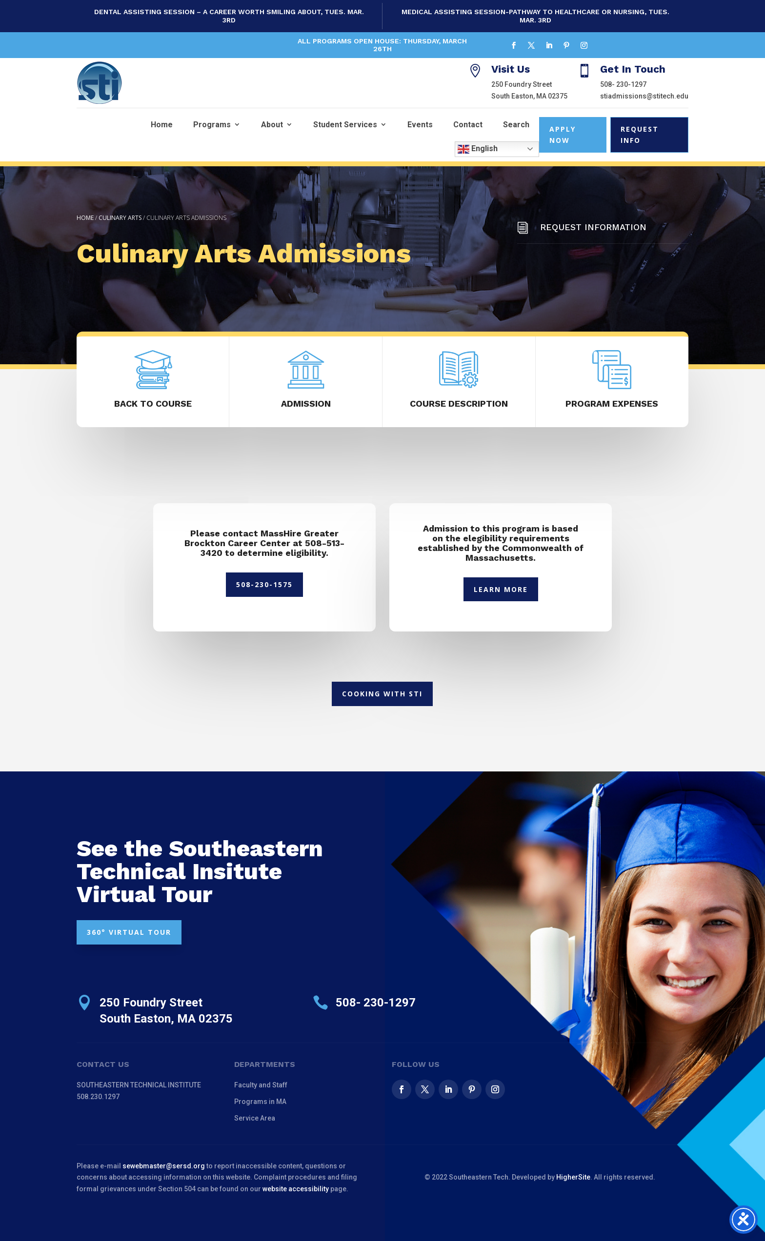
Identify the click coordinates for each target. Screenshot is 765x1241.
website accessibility (295, 1189)
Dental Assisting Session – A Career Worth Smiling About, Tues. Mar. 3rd (229, 16)
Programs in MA (260, 1101)
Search (516, 124)
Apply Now (562, 134)
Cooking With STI (382, 693)
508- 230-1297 (623, 84)
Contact (468, 124)
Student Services (345, 124)
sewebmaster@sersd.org (163, 1166)
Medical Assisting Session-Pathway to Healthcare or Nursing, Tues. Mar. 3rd (535, 16)
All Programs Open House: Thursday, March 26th (382, 45)
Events (420, 124)
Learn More (501, 589)
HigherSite (573, 1177)
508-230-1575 (264, 584)
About (272, 124)
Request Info (640, 134)
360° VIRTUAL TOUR (129, 932)
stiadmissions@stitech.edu (644, 96)
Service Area (254, 1118)
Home (162, 124)
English (478, 149)
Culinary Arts (120, 218)
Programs (212, 124)
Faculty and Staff (260, 1085)
